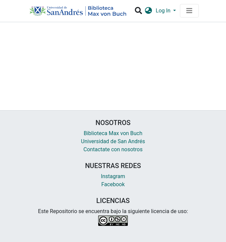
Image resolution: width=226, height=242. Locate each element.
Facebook (112, 184)
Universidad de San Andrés (113, 141)
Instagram (113, 176)
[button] (148, 11)
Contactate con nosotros (113, 149)
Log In (164, 10)
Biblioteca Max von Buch (113, 133)
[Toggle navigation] (189, 10)
